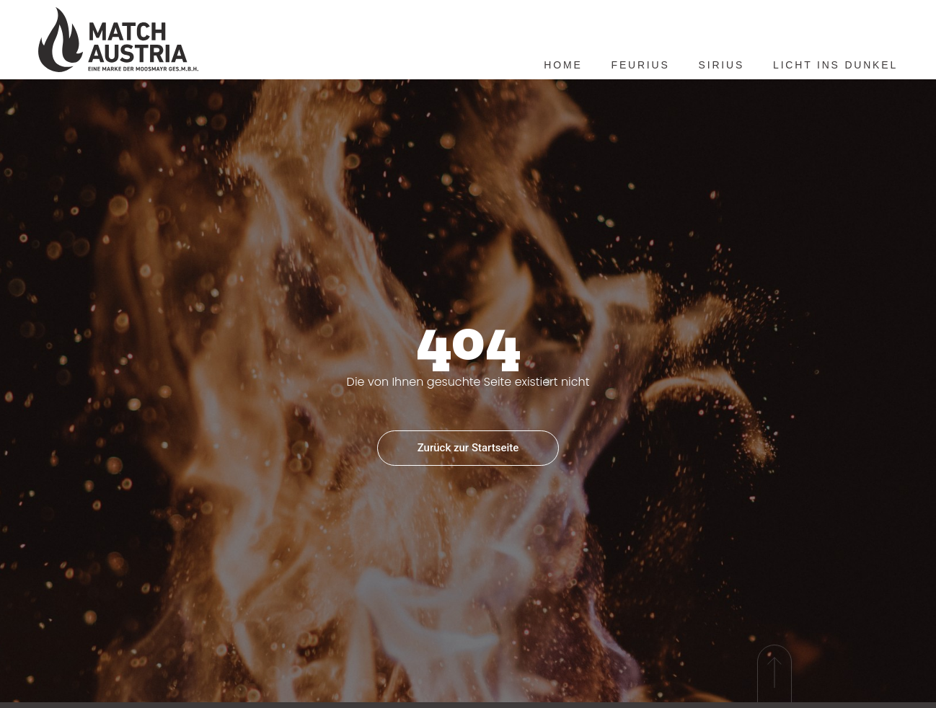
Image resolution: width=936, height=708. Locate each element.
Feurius (641, 65)
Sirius (721, 65)
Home (563, 65)
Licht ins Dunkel (835, 65)
